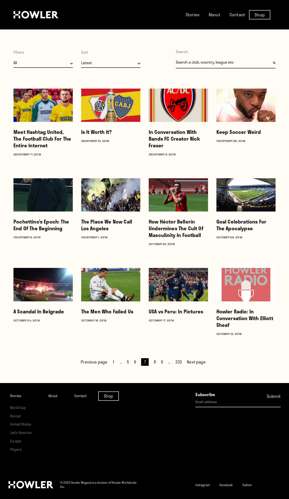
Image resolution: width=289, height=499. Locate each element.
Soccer (16, 416)
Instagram (205, 485)
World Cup (19, 407)
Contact (237, 14)
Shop (260, 14)
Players (17, 449)
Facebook (233, 485)
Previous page (94, 362)
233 (178, 362)
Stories (192, 14)
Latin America (22, 432)
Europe (16, 441)
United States (22, 424)
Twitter (257, 485)
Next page (196, 362)
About (214, 14)
